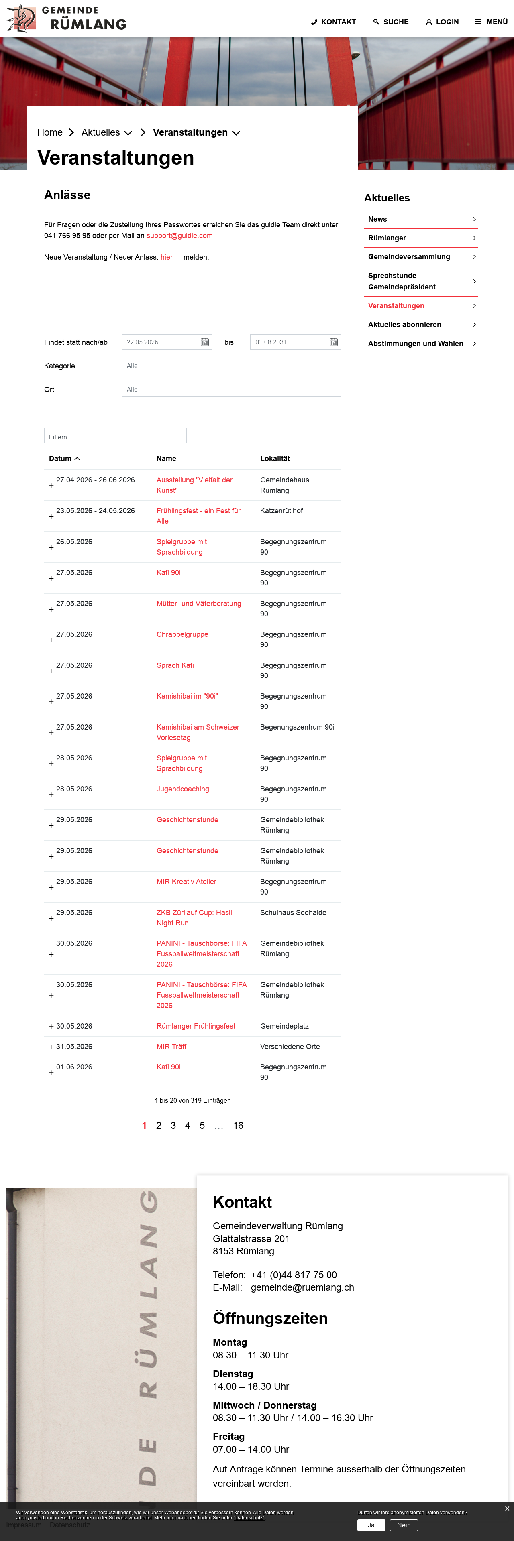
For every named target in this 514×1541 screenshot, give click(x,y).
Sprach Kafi (175, 665)
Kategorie (59, 366)
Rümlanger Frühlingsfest (196, 1026)
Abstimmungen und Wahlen (415, 344)
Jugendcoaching (183, 789)
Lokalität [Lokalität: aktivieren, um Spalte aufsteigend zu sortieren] (275, 459)
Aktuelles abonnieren (404, 325)
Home (50, 132)
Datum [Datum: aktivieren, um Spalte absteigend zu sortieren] (60, 459)
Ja (371, 1525)
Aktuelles (387, 198)
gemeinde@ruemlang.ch (302, 1287)
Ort (49, 390)
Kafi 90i (169, 573)
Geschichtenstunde (187, 820)
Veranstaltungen (418, 305)
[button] (108, 132)
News (377, 219)
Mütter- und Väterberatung (199, 604)
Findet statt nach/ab (76, 342)
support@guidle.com (180, 236)
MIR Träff (171, 1047)
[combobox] (231, 365)
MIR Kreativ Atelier (186, 882)
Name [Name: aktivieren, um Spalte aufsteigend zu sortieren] (166, 459)
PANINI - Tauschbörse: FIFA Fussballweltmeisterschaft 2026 (202, 953)
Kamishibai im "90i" (187, 696)
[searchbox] (231, 365)
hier (171, 257)
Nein (404, 1525)
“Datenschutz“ (249, 1518)
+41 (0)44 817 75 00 (294, 1274)
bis (229, 342)
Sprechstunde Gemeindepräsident (402, 281)
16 (238, 1125)
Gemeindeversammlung (409, 257)
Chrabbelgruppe (182, 634)
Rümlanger (387, 238)
